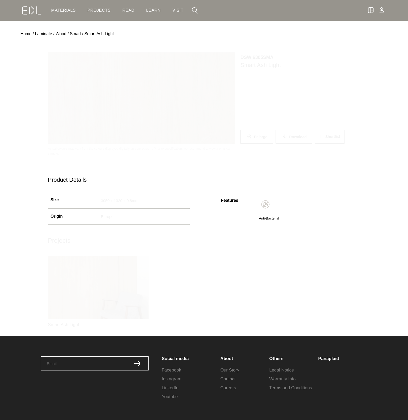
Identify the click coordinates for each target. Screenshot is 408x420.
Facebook (171, 370)
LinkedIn (170, 387)
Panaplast (328, 358)
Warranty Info (282, 378)
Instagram (171, 378)
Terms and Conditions (290, 387)
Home (25, 34)
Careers (228, 387)
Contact (228, 378)
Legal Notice (281, 370)
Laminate (43, 34)
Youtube (170, 396)
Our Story (229, 370)
